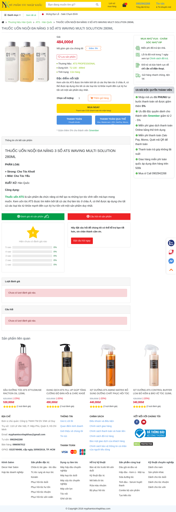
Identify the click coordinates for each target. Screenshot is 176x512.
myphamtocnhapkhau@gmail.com (27, 434)
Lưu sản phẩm (67, 57)
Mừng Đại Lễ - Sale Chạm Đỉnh (60, 14)
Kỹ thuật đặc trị (97, 475)
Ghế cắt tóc (66, 498)
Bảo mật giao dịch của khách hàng (107, 441)
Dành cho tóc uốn (157, 487)
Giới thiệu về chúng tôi (71, 431)
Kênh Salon (8, 462)
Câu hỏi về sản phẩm (99, 216)
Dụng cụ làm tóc (69, 462)
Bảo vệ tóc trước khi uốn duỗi (102, 469)
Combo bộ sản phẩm (129, 490)
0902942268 (16, 439)
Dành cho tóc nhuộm (158, 482)
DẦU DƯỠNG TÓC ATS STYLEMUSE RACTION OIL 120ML (22, 392)
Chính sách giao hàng (101, 426)
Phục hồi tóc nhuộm (41, 492)
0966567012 (19, 444)
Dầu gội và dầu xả (128, 467)
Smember (94, 130)
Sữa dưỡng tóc (126, 477)
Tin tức (63, 436)
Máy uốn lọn (66, 489)
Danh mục (12, 15)
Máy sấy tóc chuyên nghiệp (70, 482)
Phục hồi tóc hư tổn (40, 487)
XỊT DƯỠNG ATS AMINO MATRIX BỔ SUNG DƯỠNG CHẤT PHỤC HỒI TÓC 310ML (109, 392)
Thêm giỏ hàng (99, 98)
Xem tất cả (31, 15)
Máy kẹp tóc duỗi (68, 475)
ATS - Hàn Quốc (44, 22)
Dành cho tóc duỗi (157, 477)
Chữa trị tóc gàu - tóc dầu (43, 467)
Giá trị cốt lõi (66, 421)
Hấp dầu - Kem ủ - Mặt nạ (132, 472)
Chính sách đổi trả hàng (102, 436)
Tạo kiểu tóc (125, 495)
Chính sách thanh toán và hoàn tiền (107, 431)
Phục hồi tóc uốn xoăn (42, 497)
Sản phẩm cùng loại (129, 462)
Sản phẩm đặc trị (40, 462)
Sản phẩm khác (156, 472)
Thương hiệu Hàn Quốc (20, 22)
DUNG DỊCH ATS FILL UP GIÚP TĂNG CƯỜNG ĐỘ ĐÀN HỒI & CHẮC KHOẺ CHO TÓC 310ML (66, 392)
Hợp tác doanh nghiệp (12, 472)
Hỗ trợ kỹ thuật (97, 462)
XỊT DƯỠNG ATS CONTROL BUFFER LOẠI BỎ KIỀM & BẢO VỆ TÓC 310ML (152, 392)
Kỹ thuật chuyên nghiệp (161, 462)
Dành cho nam (155, 467)
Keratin (34, 477)
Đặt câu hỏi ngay (82, 240)
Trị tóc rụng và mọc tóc (42, 472)
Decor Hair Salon (10, 467)
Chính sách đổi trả (159, 58)
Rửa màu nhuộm (98, 485)
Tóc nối (63, 494)
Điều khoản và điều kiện (102, 421)
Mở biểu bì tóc (97, 480)
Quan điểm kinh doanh (71, 426)
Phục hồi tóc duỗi (39, 482)
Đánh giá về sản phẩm (33, 216)
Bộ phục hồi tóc (97, 490)
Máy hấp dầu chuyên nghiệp (70, 469)
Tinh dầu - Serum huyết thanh (130, 484)
